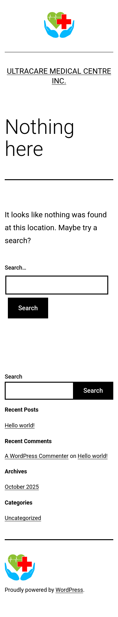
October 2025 (22, 486)
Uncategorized (23, 518)
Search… (15, 267)
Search (13, 376)
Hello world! (20, 425)
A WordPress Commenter (37, 456)
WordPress (69, 589)
